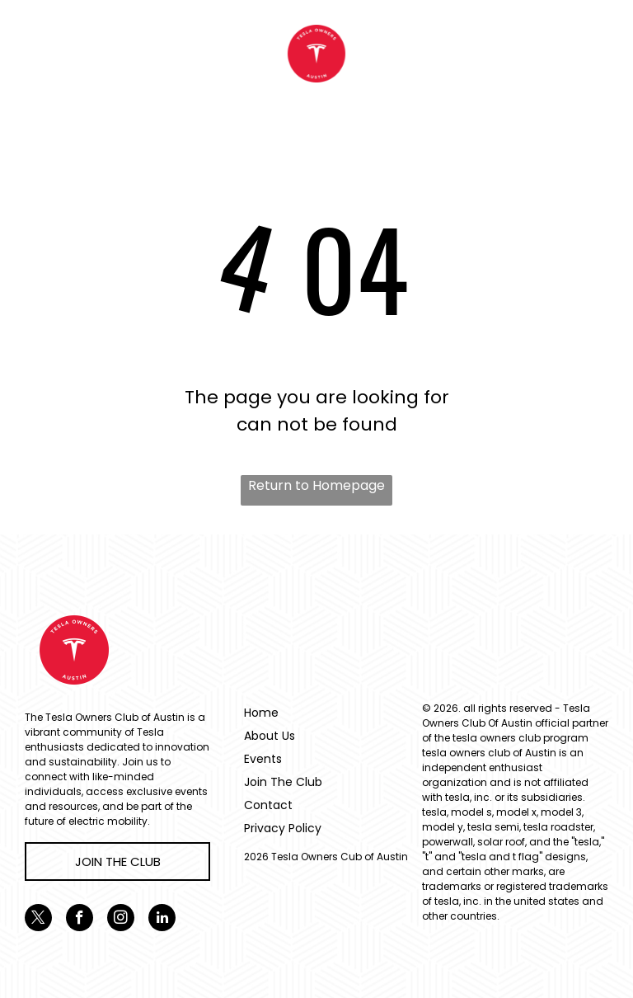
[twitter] (38, 919)
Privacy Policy (282, 828)
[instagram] (120, 919)
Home (261, 712)
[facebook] (79, 919)
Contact (268, 805)
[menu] (36, 53)
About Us (269, 735)
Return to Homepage (316, 485)
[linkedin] (162, 919)
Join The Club (283, 782)
